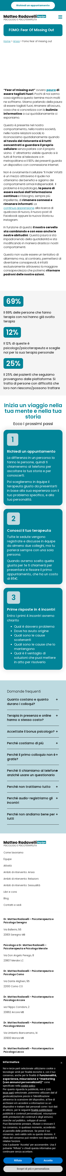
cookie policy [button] (28, 1085)
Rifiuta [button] (18, 1160)
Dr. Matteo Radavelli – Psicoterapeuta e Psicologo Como (29, 972)
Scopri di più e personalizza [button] (33, 1168)
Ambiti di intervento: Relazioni (21, 878)
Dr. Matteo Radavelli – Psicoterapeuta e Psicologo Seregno (29, 920)
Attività (8, 865)
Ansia (16, 41)
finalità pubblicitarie (41, 1110)
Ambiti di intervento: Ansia (19, 872)
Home (7, 41)
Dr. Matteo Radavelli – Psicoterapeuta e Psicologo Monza (29, 1024)
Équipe (8, 859)
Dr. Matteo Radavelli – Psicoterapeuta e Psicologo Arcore (29, 998)
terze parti (8, 1092)
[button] (61, 1062)
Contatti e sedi (12, 905)
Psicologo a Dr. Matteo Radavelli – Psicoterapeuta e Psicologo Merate (26, 946)
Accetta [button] (48, 1160)
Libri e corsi (10, 892)
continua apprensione (19, 208)
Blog (6, 898)
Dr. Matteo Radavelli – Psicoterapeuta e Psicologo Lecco (29, 1050)
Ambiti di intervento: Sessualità (22, 885)
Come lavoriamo (13, 852)
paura (51, 90)
